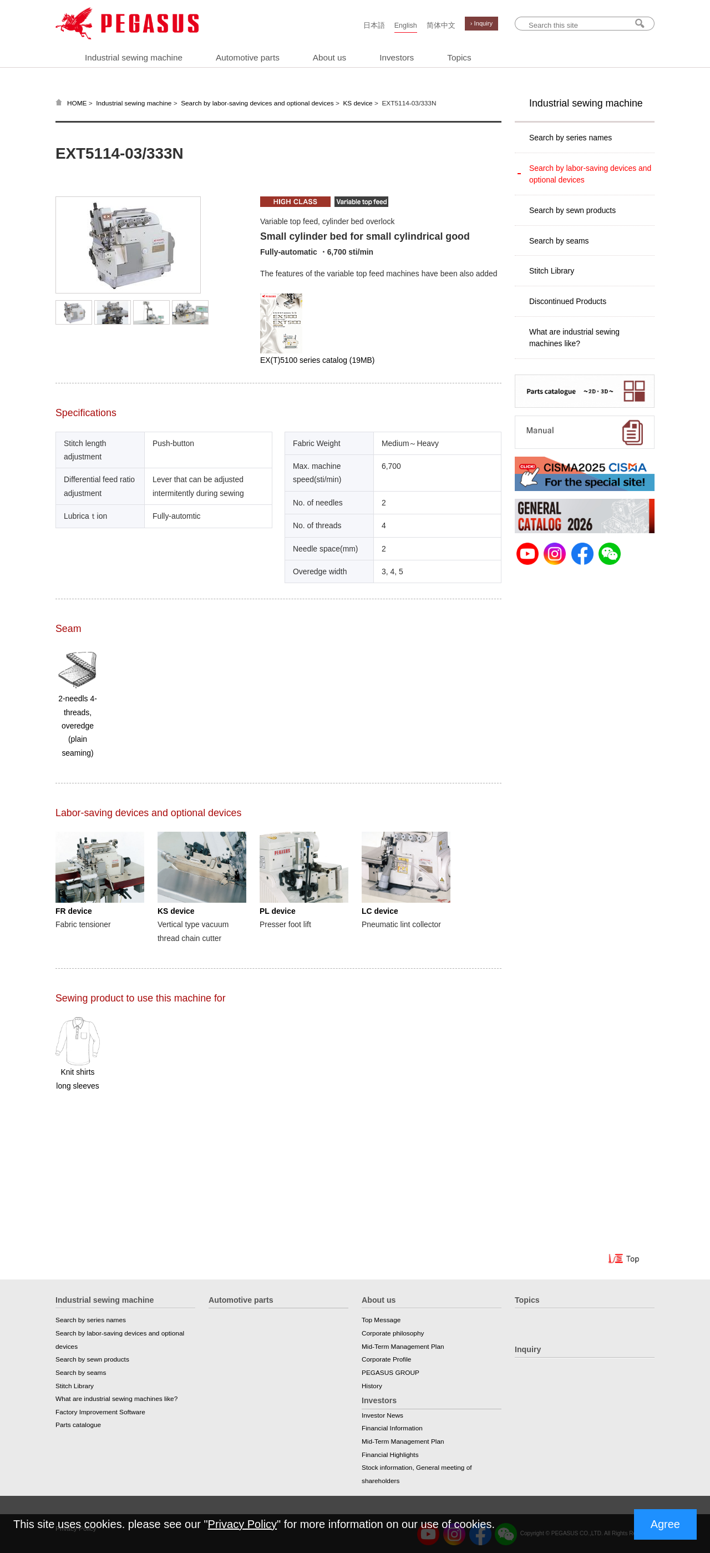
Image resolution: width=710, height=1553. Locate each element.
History (372, 1386)
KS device (357, 103)
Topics (459, 57)
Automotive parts (248, 57)
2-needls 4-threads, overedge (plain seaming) (77, 725)
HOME (77, 103)
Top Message (381, 1320)
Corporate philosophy (393, 1333)
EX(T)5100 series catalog (317, 360)
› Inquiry (481, 23)
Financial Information (392, 1428)
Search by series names (570, 137)
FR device (73, 911)
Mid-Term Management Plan (403, 1346)
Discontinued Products (567, 301)
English (405, 25)
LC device (380, 911)
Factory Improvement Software (100, 1412)
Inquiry (528, 1349)
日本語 (374, 25)
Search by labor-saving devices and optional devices (257, 103)
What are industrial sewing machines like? (574, 337)
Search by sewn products (572, 210)
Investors (396, 57)
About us (329, 57)
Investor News (382, 1415)
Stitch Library (551, 270)
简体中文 (441, 25)
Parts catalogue (78, 1425)
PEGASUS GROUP (390, 1373)
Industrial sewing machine (133, 57)
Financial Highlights (390, 1455)
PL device (278, 911)
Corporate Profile (386, 1359)
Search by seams (559, 240)
